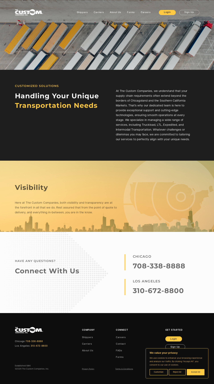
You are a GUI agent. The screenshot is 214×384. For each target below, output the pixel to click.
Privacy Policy (88, 369)
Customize (158, 372)
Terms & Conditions (124, 369)
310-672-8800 (158, 292)
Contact (121, 344)
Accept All (195, 372)
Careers (146, 12)
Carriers (99, 12)
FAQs (119, 351)
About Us (115, 12)
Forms (131, 12)
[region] (177, 363)
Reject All (177, 372)
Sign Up (189, 12)
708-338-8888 (159, 267)
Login (167, 12)
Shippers (82, 12)
